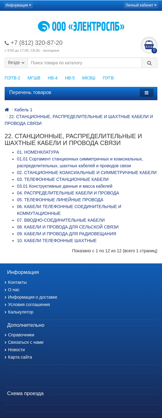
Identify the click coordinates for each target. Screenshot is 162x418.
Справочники (19, 334)
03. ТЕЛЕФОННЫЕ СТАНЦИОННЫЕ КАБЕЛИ (63, 179)
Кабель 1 (23, 109)
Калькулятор (19, 311)
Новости (15, 349)
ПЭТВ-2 (12, 77)
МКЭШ (88, 77)
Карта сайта (18, 357)
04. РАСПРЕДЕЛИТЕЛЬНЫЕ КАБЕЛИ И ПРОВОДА (68, 192)
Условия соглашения (27, 304)
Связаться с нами (24, 342)
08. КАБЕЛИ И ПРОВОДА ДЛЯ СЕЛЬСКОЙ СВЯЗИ (67, 226)
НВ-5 (70, 77)
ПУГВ (108, 77)
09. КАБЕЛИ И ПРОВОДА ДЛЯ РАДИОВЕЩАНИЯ (66, 233)
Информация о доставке (31, 297)
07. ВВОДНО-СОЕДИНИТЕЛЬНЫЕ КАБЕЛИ (61, 220)
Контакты (16, 282)
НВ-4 (53, 77)
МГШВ (33, 77)
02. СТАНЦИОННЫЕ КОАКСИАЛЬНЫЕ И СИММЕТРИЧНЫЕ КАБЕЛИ (87, 172)
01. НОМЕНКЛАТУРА (38, 152)
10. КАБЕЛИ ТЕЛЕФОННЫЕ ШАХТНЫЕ (57, 240)
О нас (12, 289)
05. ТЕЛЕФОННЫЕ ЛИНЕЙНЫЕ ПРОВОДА (60, 199)
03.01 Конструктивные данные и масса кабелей (64, 186)
